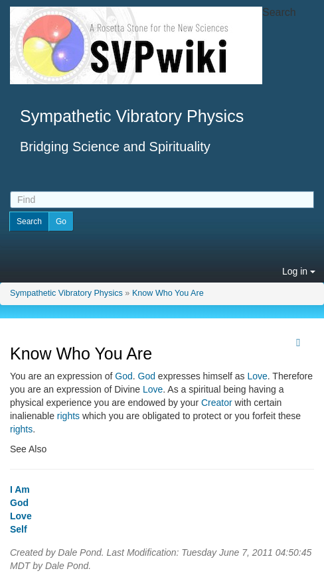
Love (257, 376)
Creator (216, 402)
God (123, 376)
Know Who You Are (168, 293)
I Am (20, 489)
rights (68, 416)
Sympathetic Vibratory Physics (66, 293)
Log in (298, 271)
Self (18, 529)
